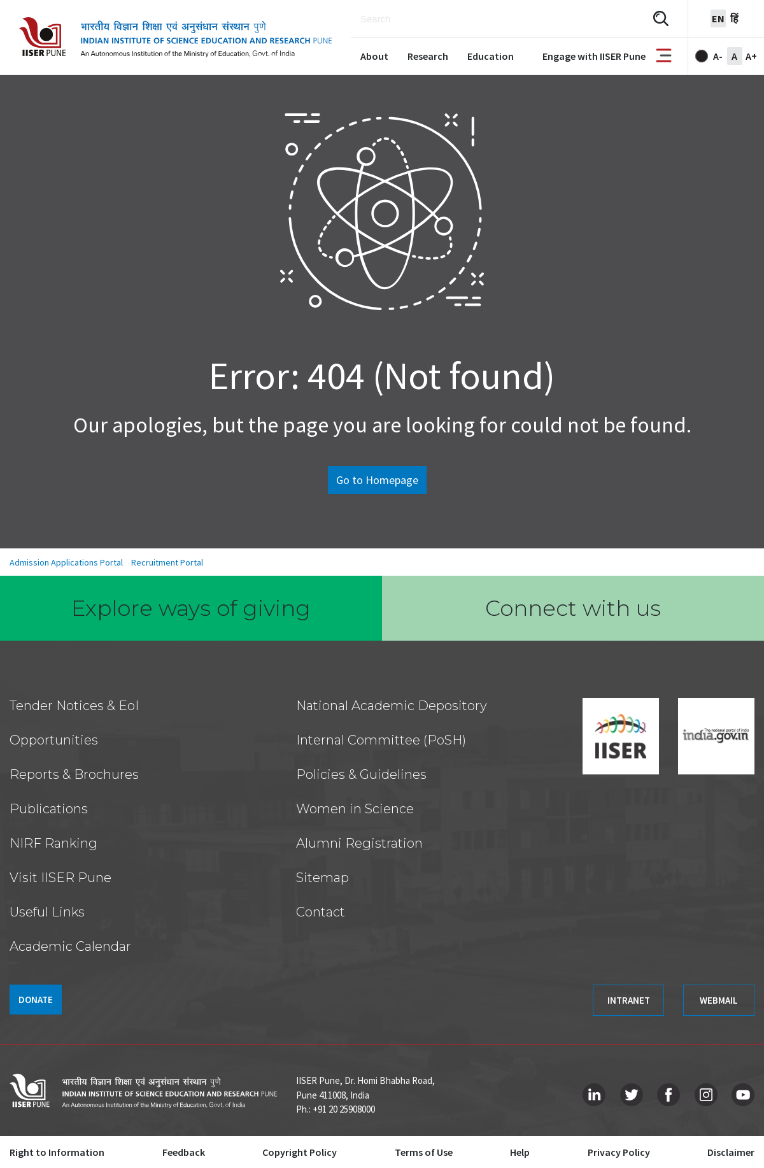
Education (490, 56)
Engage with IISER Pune (594, 56)
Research (427, 56)
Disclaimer (730, 1152)
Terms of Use (424, 1152)
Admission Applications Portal (66, 562)
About (374, 56)
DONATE (35, 1000)
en (718, 18)
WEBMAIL (719, 1000)
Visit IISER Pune (60, 877)
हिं (734, 18)
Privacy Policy (619, 1152)
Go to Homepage (377, 480)
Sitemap (322, 877)
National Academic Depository (391, 705)
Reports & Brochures (74, 774)
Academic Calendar (70, 946)
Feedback (183, 1152)
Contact (320, 912)
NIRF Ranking (53, 843)
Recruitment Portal (167, 562)
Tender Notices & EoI (74, 705)
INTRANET (628, 1000)
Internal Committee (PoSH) (381, 740)
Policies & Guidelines (361, 774)
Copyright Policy (299, 1152)
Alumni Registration (359, 843)
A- (718, 56)
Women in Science (355, 808)
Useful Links (47, 912)
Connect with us (573, 608)
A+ (751, 56)
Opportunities (54, 740)
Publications (49, 808)
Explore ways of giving (191, 608)
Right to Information (57, 1152)
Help (520, 1152)
